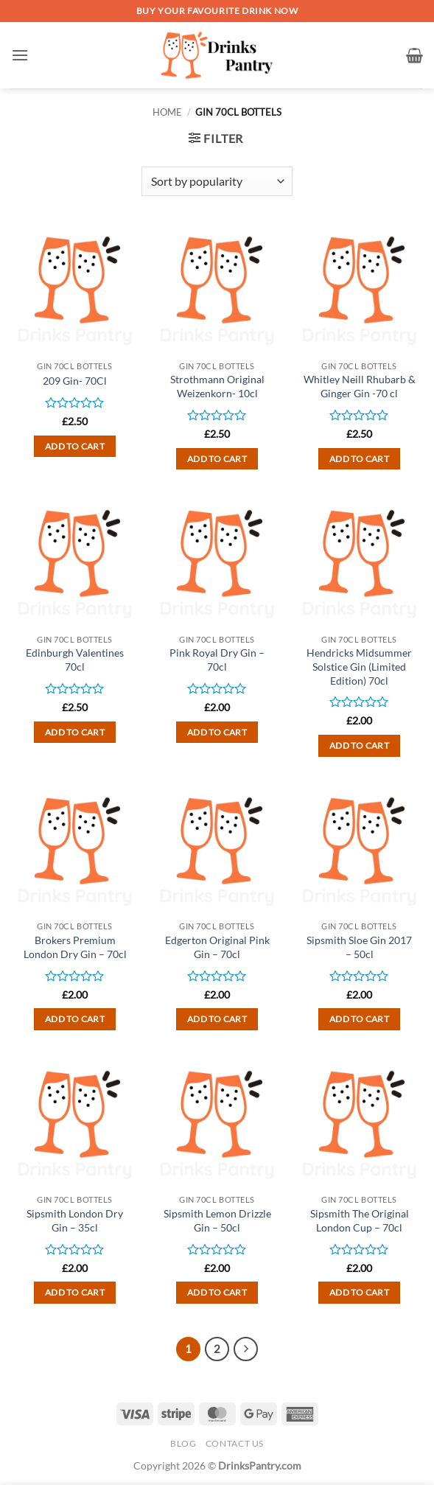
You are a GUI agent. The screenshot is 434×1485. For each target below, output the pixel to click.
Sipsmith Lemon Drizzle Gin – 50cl (217, 1220)
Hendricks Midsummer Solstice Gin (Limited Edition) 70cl (359, 666)
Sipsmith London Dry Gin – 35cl (75, 1220)
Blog (183, 1443)
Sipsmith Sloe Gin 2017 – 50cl (359, 947)
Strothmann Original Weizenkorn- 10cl (217, 386)
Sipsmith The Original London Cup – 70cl (359, 1220)
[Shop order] (217, 181)
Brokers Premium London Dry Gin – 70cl (75, 947)
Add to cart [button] (75, 446)
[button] (20, 55)
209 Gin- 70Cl (75, 380)
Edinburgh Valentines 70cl (75, 659)
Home (167, 112)
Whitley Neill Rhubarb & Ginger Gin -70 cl (360, 386)
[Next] (246, 1349)
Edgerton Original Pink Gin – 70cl (217, 947)
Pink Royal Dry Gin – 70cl (217, 659)
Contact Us (235, 1443)
